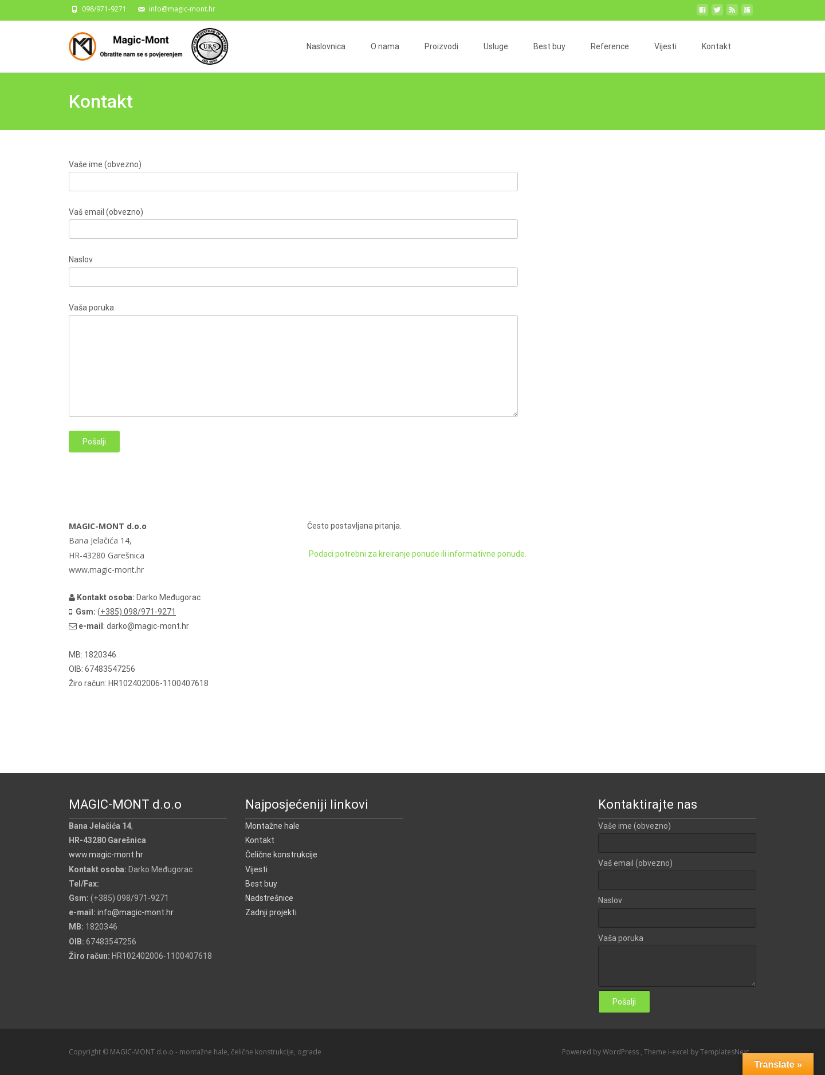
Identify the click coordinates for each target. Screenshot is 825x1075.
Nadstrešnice (269, 898)
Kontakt (716, 46)
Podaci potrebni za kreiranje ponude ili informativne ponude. (417, 553)
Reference (610, 46)
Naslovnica (326, 46)
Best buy (549, 46)
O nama (385, 46)
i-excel (679, 1052)
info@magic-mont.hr (135, 912)
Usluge (496, 46)
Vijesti (665, 46)
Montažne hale (272, 825)
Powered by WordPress (601, 1052)
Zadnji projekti (271, 912)
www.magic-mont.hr (106, 854)
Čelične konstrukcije (281, 854)
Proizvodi (441, 46)
